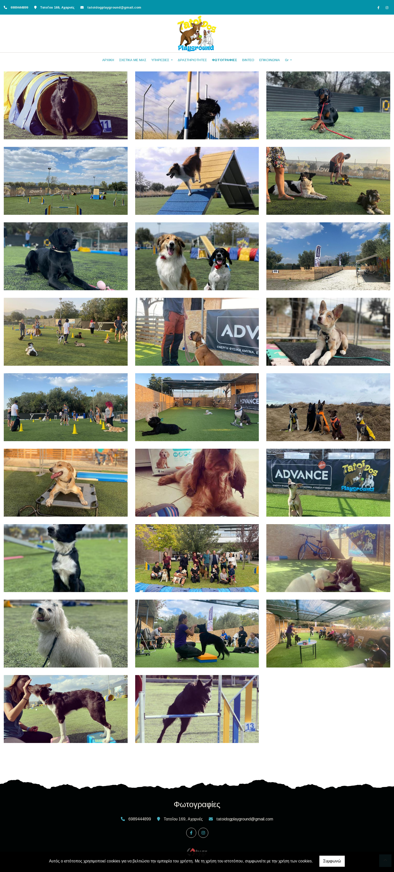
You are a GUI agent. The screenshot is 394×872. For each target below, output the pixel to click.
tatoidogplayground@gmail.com (114, 7)
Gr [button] (287, 60)
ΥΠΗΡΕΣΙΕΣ (160, 60)
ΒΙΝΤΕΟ (248, 60)
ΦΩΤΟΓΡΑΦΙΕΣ (224, 60)
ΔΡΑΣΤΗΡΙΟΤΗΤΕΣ (192, 60)
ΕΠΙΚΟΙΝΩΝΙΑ (269, 60)
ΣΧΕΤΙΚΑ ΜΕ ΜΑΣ (132, 60)
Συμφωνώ (332, 861)
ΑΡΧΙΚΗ (108, 60)
